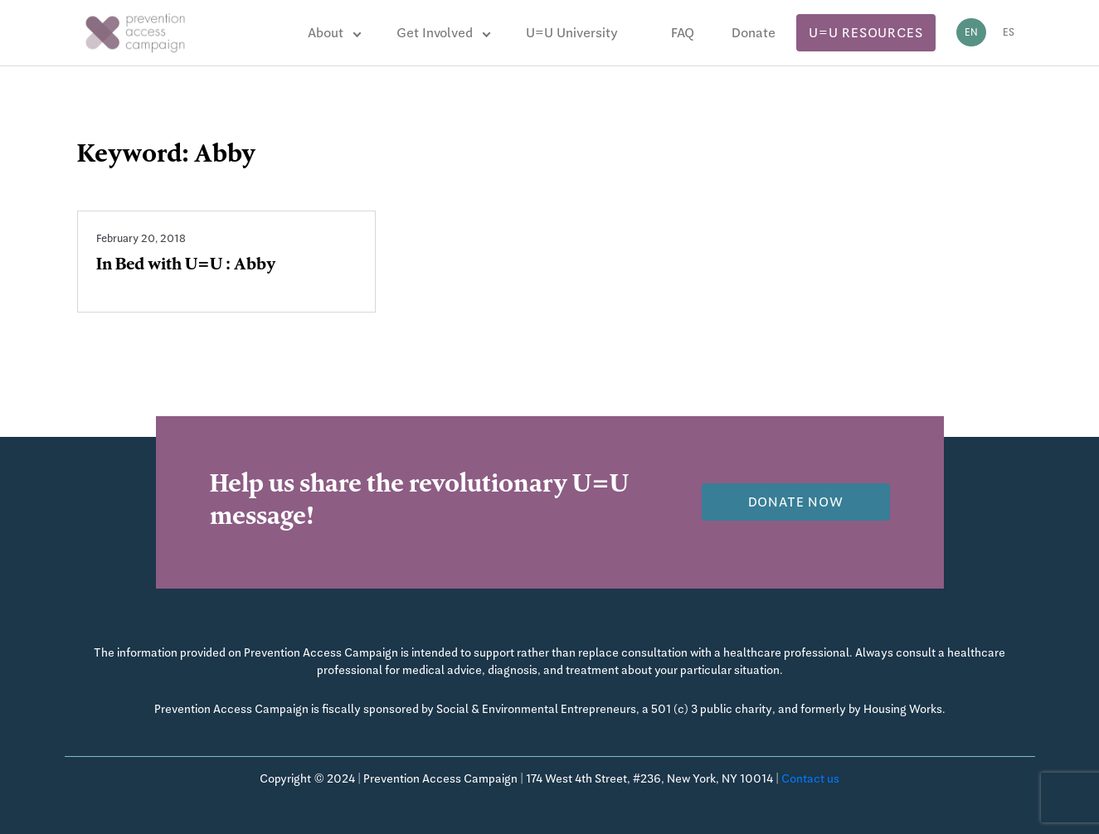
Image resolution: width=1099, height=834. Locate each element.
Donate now (796, 502)
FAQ (682, 33)
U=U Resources (865, 33)
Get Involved (434, 33)
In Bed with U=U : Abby (185, 266)
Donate (754, 33)
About (325, 33)
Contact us (810, 778)
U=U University (572, 33)
